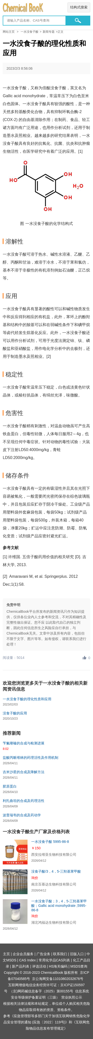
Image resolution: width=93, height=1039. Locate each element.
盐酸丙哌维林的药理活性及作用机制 (30, 758)
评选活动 (39, 966)
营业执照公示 (71, 997)
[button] (77, 21)
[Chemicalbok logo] (46, 7)
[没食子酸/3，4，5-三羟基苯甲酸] (15, 881)
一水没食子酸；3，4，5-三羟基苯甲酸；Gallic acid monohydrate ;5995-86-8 (59, 905)
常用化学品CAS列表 (54, 960)
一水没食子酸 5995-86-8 (50, 842)
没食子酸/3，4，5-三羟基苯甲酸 (56, 871)
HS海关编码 (58, 966)
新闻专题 (49, 31)
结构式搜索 (79, 7)
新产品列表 (20, 966)
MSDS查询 (78, 966)
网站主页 (9, 31)
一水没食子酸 (29, 31)
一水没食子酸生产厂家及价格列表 (36, 831)
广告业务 (43, 954)
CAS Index (27, 960)
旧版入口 (77, 954)
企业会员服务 (23, 954)
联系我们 (60, 954)
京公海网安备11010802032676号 (57, 979)
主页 (6, 954)
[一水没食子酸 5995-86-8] (15, 852)
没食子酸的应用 (15, 713)
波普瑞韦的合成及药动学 (22, 815)
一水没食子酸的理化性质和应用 (27, 699)
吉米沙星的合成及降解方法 (23, 772)
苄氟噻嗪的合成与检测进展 (23, 743)
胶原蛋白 (10, 786)
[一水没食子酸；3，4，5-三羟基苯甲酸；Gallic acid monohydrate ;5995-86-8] (15, 911)
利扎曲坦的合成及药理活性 (23, 801)
